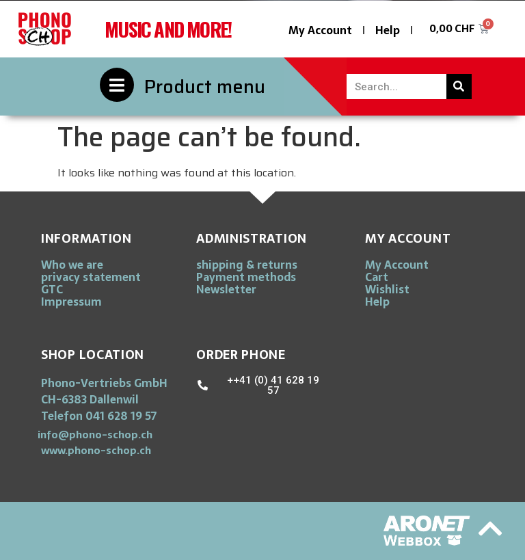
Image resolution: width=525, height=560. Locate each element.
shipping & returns (246, 264)
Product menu (204, 86)
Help (387, 30)
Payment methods (246, 277)
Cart (376, 277)
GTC (52, 289)
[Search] (459, 86)
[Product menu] (117, 85)
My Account (320, 30)
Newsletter (226, 289)
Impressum (71, 301)
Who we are (72, 264)
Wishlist (387, 289)
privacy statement (91, 277)
